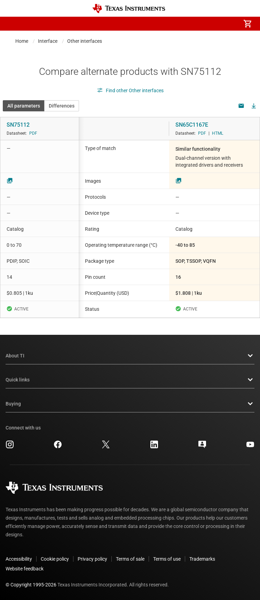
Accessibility (19, 559)
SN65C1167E (191, 124)
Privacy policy (92, 559)
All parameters (23, 106)
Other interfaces (84, 41)
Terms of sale (130, 559)
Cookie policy (55, 559)
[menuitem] (189, 24)
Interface (47, 41)
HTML (217, 133)
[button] (12, 24)
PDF (33, 133)
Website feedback (25, 568)
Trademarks (202, 559)
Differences (61, 106)
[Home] (128, 8)
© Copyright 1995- (31, 584)
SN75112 (18, 124)
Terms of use (167, 559)
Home (21, 41)
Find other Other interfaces (130, 90)
